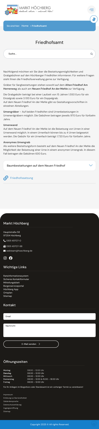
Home (25, 25)
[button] (49, 165)
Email (6, 312)
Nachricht (8, 322)
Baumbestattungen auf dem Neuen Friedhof (36, 165)
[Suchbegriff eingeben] (49, 54)
